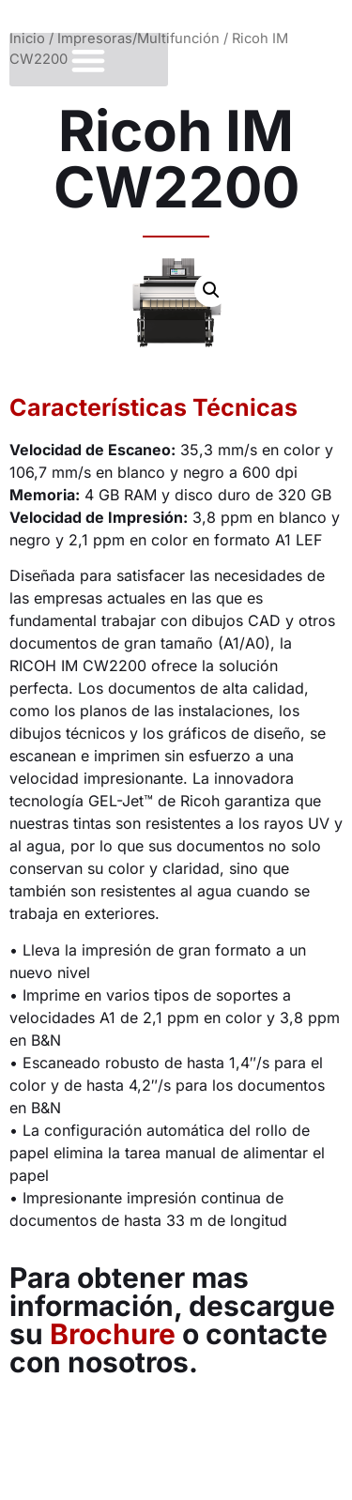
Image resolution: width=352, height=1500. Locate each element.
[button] (88, 59)
